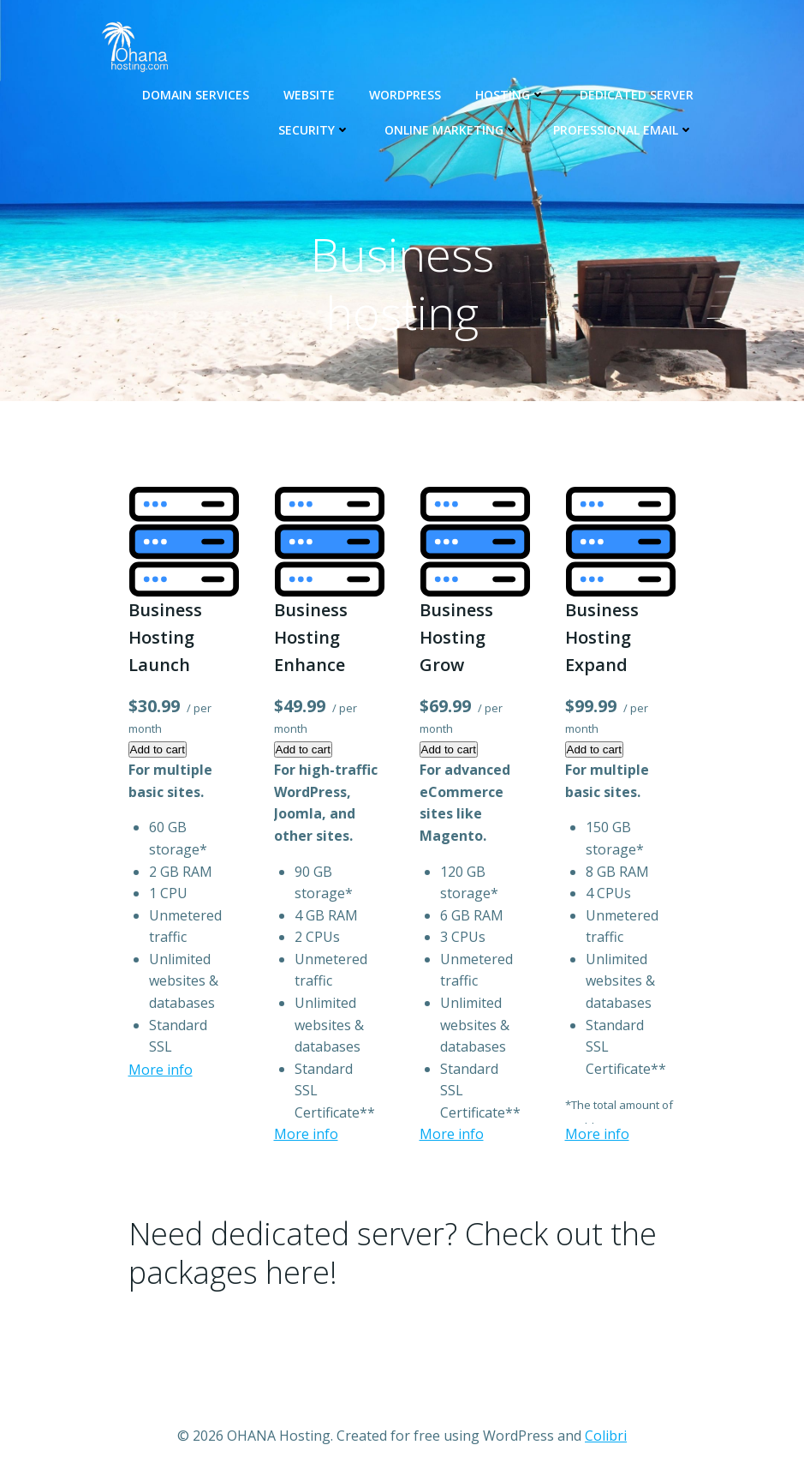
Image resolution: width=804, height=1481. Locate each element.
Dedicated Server (637, 95)
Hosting (510, 95)
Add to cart (157, 749)
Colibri (606, 1435)
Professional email (623, 130)
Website (309, 95)
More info (160, 1069)
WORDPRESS (405, 95)
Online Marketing (451, 130)
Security (314, 130)
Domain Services (195, 95)
